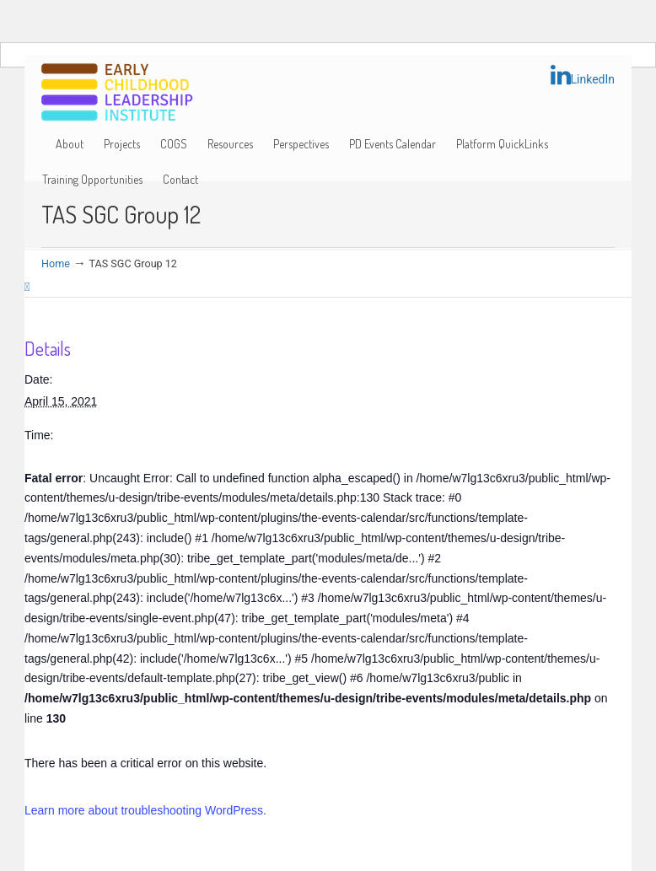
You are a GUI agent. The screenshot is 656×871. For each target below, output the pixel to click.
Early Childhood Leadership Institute (117, 93)
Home (55, 263)
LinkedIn (583, 75)
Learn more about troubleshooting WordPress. (145, 810)
